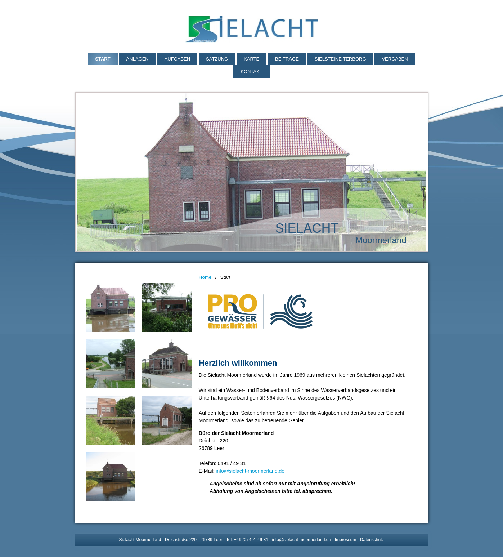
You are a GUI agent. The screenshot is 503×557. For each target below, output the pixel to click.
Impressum (345, 539)
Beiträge (287, 59)
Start (102, 59)
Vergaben (395, 59)
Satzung (217, 59)
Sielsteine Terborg (340, 59)
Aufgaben (177, 59)
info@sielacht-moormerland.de (250, 471)
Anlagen (137, 59)
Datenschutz (372, 539)
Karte (251, 59)
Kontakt (251, 71)
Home (205, 277)
